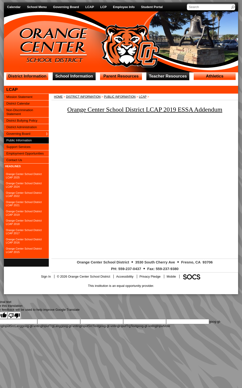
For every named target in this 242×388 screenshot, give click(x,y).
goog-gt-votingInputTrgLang (41, 326)
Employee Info (124, 7)
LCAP (89, 7)
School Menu (37, 7)
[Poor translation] (14, 315)
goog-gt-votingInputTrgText (117, 326)
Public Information (120, 96)
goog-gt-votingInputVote (153, 326)
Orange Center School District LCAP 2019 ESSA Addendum (144, 109)
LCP (103, 7)
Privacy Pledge (150, 276)
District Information (83, 96)
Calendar (14, 7)
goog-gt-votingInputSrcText (80, 326)
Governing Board (66, 7)
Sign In (46, 276)
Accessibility (124, 276)
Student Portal (152, 7)
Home (58, 96)
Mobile (171, 276)
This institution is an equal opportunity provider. (121, 286)
